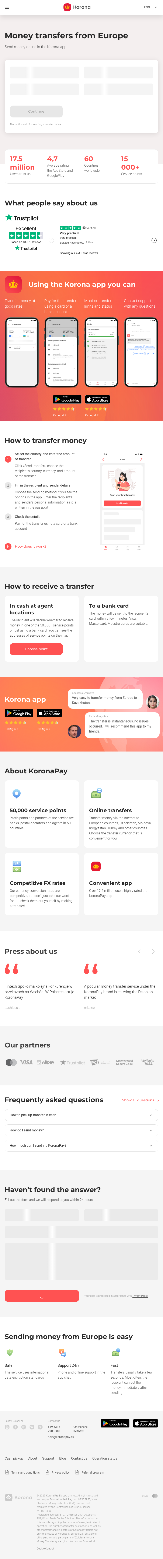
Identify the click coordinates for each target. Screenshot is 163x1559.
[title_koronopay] (76, 7)
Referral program (93, 1472)
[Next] (153, 951)
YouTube (7, 1427)
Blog (62, 1458)
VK (32, 1427)
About (32, 1458)
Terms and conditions (25, 1472)
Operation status (104, 1458)
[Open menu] (7, 7)
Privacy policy (61, 1472)
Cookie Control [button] (45, 1548)
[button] (81, 1115)
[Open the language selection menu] (151, 7)
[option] (41, 465)
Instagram (23, 1427)
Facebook (15, 1427)
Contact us (79, 1458)
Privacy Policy (140, 1295)
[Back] (139, 951)
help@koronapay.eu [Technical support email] (61, 1437)
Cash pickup (14, 1458)
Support (48, 1458)
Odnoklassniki (40, 1427)
